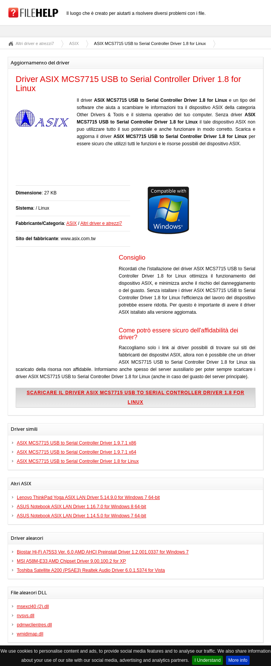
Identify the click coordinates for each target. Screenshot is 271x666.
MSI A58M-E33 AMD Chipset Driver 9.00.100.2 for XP (71, 561)
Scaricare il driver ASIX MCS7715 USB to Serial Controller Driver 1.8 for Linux (135, 397)
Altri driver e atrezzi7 (35, 43)
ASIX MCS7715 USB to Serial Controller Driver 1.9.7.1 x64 (76, 452)
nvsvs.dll (25, 615)
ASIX (74, 43)
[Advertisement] (105, 170)
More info (237, 660)
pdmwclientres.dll (34, 624)
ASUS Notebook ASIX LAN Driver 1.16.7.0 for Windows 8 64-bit (81, 506)
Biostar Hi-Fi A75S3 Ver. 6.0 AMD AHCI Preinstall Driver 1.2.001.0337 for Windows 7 (103, 552)
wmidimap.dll (30, 634)
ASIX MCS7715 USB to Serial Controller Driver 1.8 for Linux (78, 461)
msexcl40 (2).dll (33, 606)
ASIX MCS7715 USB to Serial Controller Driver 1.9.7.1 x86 (76, 443)
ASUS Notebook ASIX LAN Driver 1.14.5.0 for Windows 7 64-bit (81, 515)
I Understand (207, 660)
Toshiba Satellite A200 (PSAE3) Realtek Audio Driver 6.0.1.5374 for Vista (91, 570)
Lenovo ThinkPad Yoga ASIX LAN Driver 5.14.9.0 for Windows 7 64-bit (88, 497)
